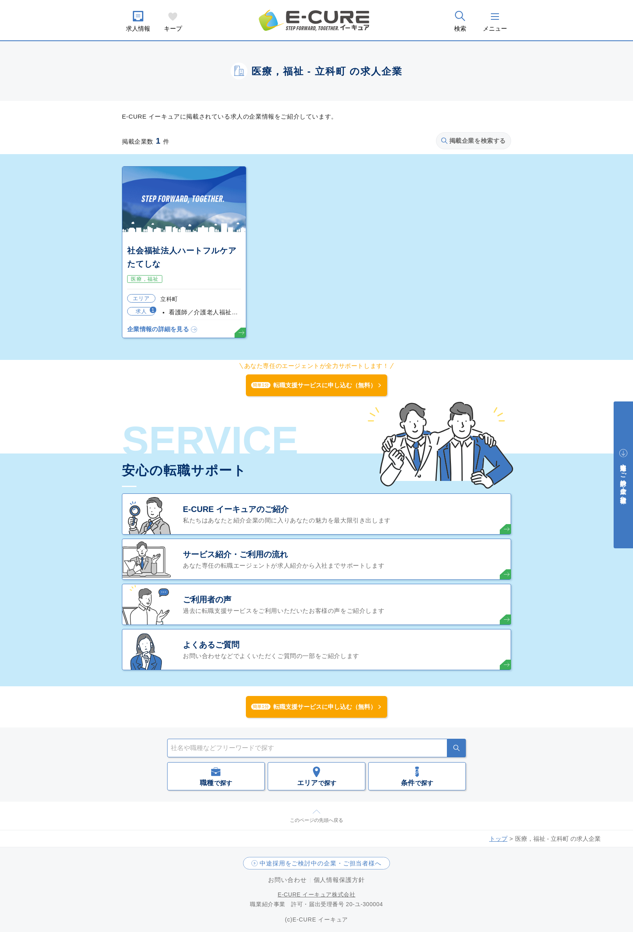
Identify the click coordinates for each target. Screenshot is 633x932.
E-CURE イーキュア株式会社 (317, 894)
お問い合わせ (287, 879)
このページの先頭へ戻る (316, 820)
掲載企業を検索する (473, 140)
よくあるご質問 (211, 644)
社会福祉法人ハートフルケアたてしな (181, 257)
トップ (498, 838)
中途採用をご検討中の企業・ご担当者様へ (320, 863)
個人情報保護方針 (339, 879)
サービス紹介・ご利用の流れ (235, 554)
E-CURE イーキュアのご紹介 (236, 509)
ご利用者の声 (207, 599)
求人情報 (138, 28)
